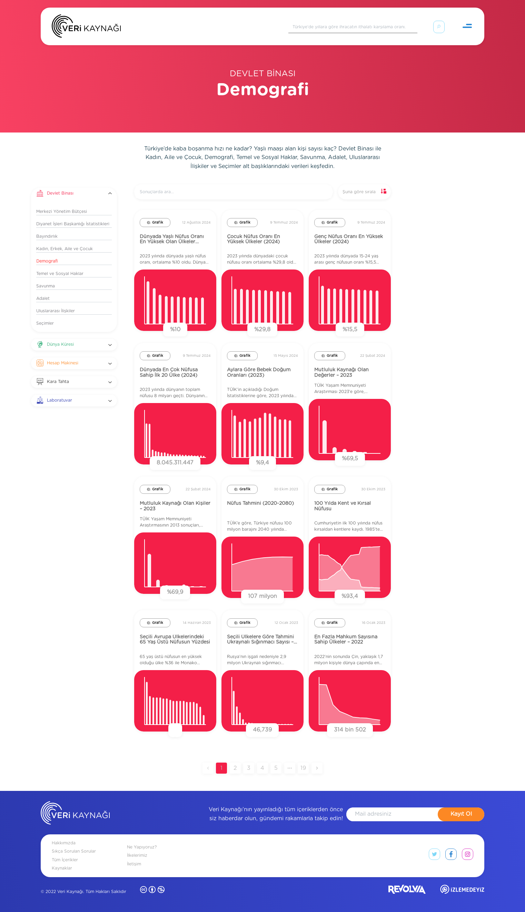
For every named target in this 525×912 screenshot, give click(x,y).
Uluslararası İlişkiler (55, 311)
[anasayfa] (75, 814)
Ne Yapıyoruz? (142, 847)
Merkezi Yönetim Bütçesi (61, 211)
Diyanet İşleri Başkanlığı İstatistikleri (72, 224)
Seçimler (45, 323)
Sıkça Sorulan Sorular (74, 851)
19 (303, 768)
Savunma (45, 286)
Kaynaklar (62, 868)
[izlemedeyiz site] (462, 891)
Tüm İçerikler (65, 860)
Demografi (47, 261)
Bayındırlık (47, 236)
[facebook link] (451, 856)
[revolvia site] (407, 890)
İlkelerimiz (137, 855)
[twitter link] (434, 856)
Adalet (43, 298)
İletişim (134, 864)
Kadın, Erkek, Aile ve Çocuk (64, 249)
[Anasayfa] (86, 27)
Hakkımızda (64, 843)
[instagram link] (467, 856)
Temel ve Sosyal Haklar (59, 274)
